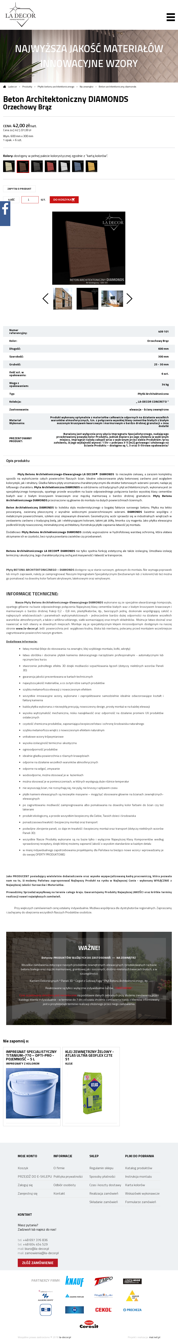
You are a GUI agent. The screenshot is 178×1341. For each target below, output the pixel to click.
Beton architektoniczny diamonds (117, 87)
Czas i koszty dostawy (105, 1184)
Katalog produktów (138, 1167)
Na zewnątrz (86, 87)
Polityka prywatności (68, 1176)
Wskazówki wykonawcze (142, 1193)
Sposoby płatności (102, 1176)
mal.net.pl (154, 1337)
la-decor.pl (65, 1337)
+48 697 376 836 (35, 1239)
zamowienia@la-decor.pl (42, 1252)
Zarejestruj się (27, 1193)
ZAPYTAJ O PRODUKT (19, 189)
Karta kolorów (135, 1184)
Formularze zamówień (140, 1201)
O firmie (59, 1167)
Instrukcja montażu (138, 1176)
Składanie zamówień (103, 1201)
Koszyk (23, 1167)
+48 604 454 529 (35, 1244)
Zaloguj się (25, 1184)
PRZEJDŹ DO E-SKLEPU (35, 1176)
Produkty (27, 87)
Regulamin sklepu (101, 1167)
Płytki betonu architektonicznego (56, 87)
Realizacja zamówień (103, 1193)
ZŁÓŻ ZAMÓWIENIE (37, 1263)
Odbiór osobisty (64, 1184)
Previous (45, 298)
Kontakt (59, 1193)
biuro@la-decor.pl (37, 1248)
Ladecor (10, 87)
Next (129, 298)
